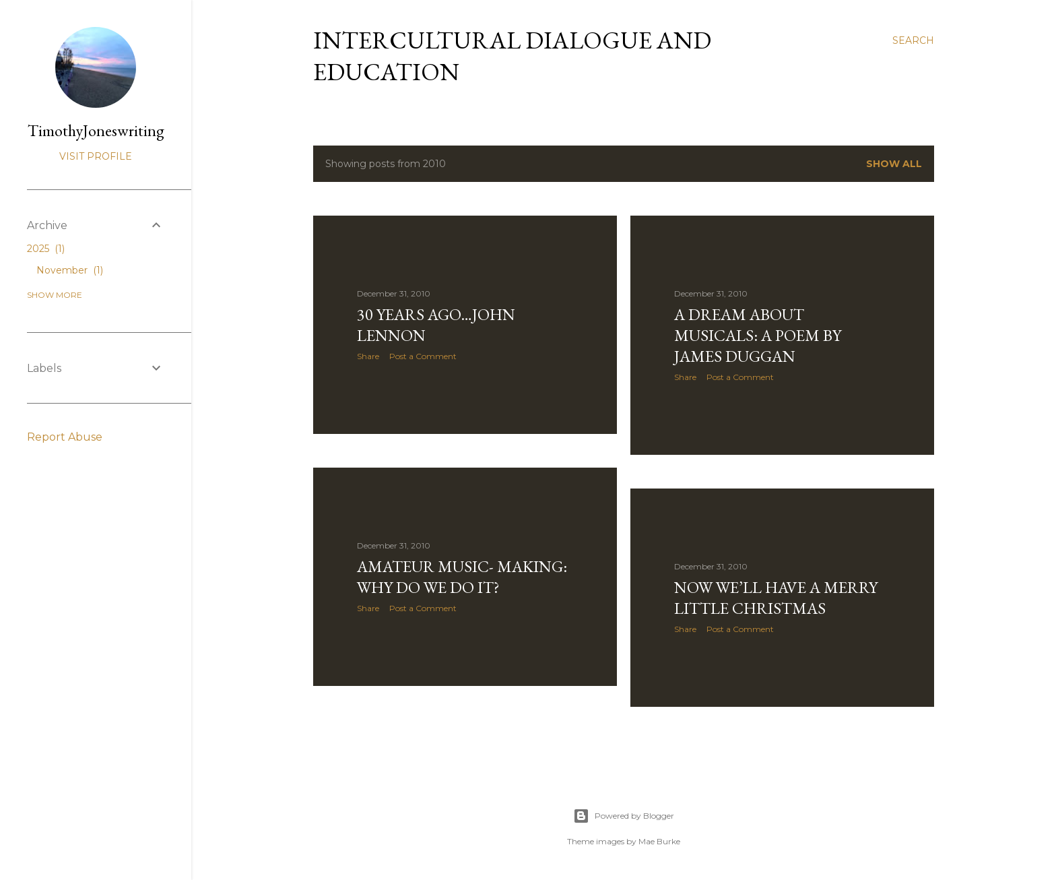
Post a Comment (423, 356)
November (69, 270)
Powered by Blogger (623, 816)
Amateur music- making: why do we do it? (462, 577)
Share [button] (368, 356)
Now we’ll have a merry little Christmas (776, 598)
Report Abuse (64, 437)
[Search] (913, 40)
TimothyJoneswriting (96, 130)
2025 (46, 249)
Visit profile (95, 156)
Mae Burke (659, 841)
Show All (894, 164)
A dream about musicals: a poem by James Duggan (757, 335)
